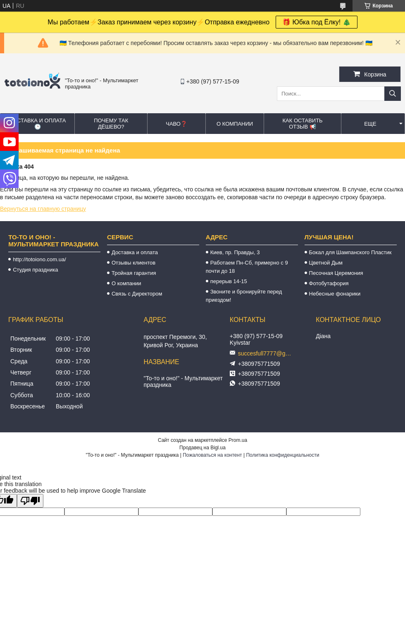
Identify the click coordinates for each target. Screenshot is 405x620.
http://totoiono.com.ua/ (39, 259)
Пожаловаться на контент (212, 455)
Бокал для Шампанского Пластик (350, 252)
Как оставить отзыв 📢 (302, 123)
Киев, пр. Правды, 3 (235, 252)
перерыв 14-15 (228, 281)
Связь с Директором (137, 294)
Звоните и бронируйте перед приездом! (244, 296)
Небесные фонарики (335, 294)
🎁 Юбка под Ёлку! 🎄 (316, 22)
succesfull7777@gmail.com (267, 353)
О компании (235, 124)
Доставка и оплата (135, 252)
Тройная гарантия (134, 273)
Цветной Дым (326, 263)
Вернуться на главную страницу (43, 208)
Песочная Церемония (336, 273)
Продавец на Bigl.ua (202, 448)
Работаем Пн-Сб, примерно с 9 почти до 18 (247, 267)
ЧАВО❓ (176, 124)
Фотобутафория (329, 283)
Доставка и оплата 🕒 (37, 123)
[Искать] (392, 93)
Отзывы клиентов (133, 263)
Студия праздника (35, 270)
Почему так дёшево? (111, 123)
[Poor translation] (30, 501)
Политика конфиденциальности (282, 455)
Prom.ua (238, 440)
